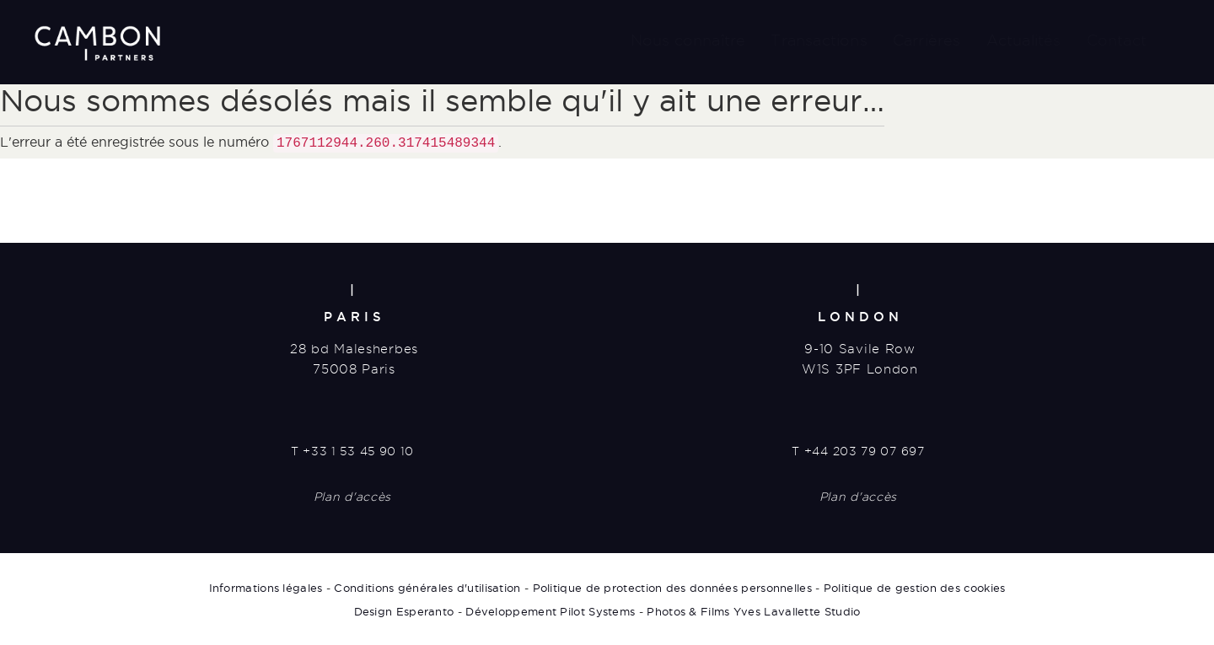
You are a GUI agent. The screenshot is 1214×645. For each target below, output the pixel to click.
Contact (1117, 40)
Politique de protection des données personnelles (672, 586)
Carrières (927, 40)
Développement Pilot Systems (550, 609)
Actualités (1023, 40)
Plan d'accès (352, 495)
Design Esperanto (404, 609)
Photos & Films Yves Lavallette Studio (753, 609)
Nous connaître (688, 40)
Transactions (819, 40)
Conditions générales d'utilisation (427, 586)
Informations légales (266, 586)
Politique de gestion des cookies (915, 586)
